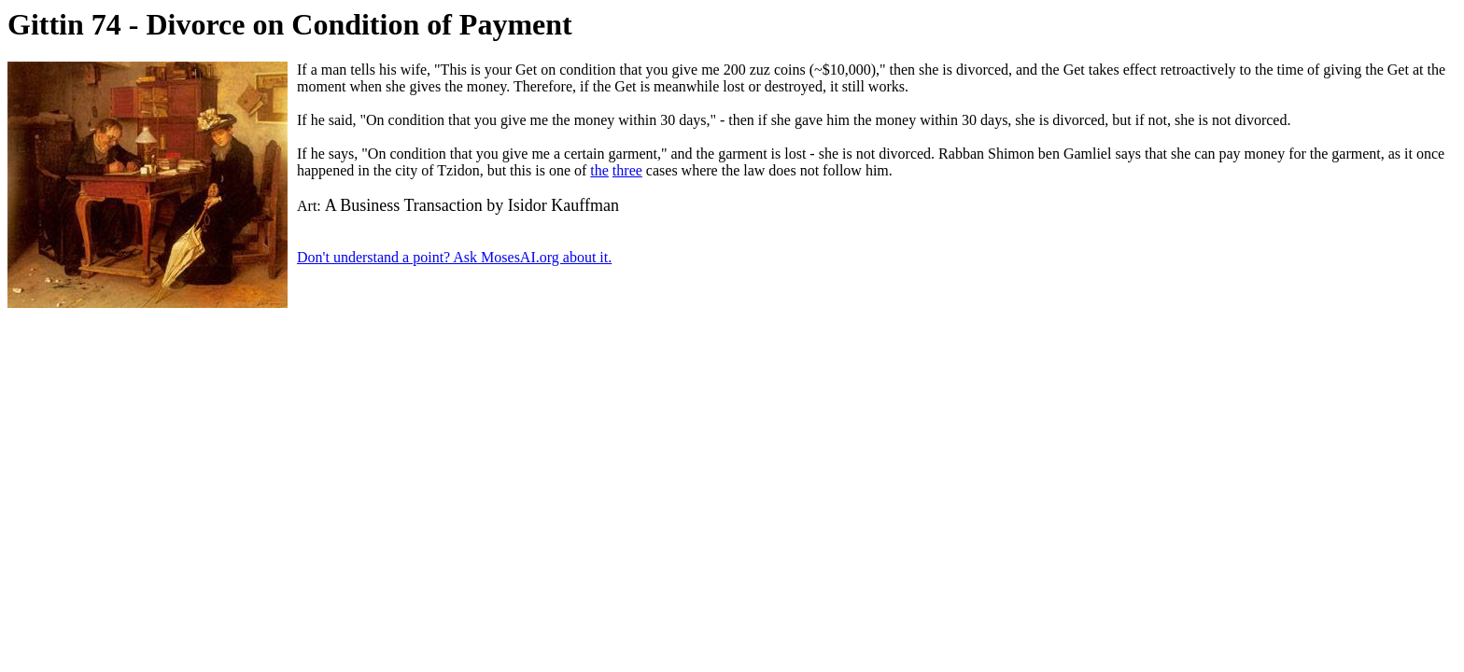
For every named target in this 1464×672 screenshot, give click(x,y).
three (627, 170)
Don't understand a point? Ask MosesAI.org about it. (454, 257)
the (599, 170)
